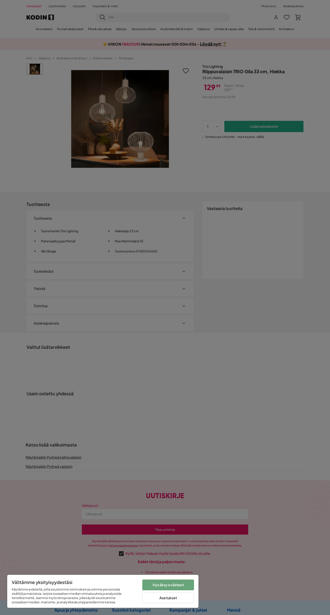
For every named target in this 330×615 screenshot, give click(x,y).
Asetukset (168, 597)
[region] (102, 591)
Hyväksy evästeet (168, 584)
